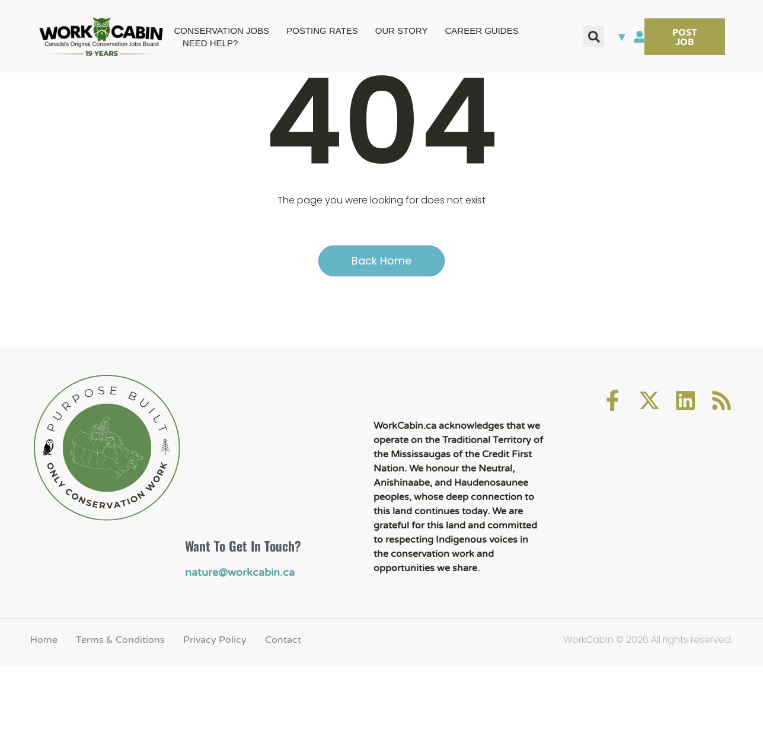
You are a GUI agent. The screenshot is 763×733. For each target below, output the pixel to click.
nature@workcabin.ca (234, 639)
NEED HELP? (210, 43)
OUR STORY (401, 31)
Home (44, 705)
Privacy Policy (215, 705)
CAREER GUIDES (482, 31)
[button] (593, 36)
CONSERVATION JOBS (221, 31)
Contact (283, 705)
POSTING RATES (322, 31)
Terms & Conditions (120, 705)
